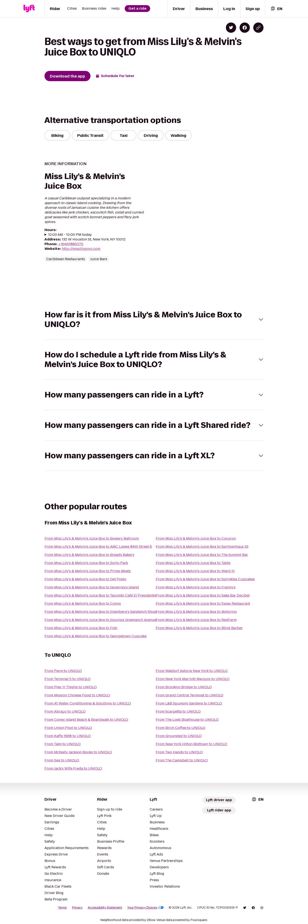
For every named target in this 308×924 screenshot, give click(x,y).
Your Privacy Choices (145, 907)
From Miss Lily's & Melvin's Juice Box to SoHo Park (86, 562)
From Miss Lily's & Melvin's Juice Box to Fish (80, 627)
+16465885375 (70, 244)
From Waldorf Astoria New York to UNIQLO (192, 670)
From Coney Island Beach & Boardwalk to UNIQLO (86, 719)
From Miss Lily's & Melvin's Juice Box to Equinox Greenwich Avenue (100, 619)
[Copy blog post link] (258, 27)
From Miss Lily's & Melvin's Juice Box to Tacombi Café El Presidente (100, 595)
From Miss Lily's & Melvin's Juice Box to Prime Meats (87, 571)
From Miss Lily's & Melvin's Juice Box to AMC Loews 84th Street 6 (98, 546)
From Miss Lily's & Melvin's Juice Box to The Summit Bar (202, 554)
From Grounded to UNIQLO (179, 735)
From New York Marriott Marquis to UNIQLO (193, 678)
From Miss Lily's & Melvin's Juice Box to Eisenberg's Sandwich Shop (100, 611)
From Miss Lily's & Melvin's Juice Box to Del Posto (85, 579)
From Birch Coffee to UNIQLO (180, 727)
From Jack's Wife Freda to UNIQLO (73, 768)
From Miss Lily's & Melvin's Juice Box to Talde (193, 562)
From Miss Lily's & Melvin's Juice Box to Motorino (196, 611)
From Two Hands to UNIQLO (179, 752)
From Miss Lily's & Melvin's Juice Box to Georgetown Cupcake (95, 636)
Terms (62, 907)
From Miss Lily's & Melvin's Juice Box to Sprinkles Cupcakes (205, 579)
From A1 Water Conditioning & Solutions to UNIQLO (87, 703)
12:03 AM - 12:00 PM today (70, 234)
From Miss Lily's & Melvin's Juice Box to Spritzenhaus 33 (202, 546)
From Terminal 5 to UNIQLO (67, 678)
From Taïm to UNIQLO (62, 744)
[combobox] (276, 8)
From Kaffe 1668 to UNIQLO (67, 735)
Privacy (77, 907)
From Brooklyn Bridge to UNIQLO (184, 687)
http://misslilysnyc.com (81, 248)
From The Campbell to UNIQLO (182, 760)
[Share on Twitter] (231, 27)
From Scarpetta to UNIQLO (178, 711)
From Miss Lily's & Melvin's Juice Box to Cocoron (196, 538)
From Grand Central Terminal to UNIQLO (189, 695)
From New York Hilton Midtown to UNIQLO (191, 744)
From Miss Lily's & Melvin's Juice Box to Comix (82, 603)
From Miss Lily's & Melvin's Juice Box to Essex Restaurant (203, 603)
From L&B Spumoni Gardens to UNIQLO (189, 703)
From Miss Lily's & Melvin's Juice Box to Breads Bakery (89, 554)
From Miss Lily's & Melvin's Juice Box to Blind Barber (199, 627)
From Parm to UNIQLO (63, 670)
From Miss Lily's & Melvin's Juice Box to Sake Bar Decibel (203, 595)
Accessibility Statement (105, 907)
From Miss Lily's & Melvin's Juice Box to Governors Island (91, 587)
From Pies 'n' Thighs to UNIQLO (70, 687)
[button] (154, 319)
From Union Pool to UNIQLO (68, 727)
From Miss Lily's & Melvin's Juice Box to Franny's (195, 587)
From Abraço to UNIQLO (65, 711)
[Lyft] (29, 8)
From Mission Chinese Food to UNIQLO (77, 695)
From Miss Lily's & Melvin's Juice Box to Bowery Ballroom (91, 538)
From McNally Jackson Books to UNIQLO (78, 752)
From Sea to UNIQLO (61, 760)
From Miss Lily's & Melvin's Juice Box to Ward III (195, 571)
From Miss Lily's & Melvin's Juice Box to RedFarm (196, 619)
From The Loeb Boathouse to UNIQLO (187, 719)
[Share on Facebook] (245, 27)
